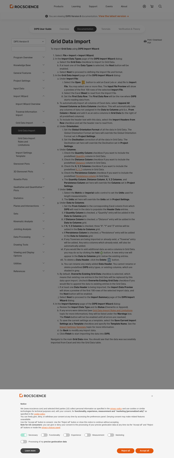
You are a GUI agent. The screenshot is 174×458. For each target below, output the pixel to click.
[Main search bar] (28, 48)
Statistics (18, 198)
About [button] (124, 6)
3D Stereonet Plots (23, 171)
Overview (64, 29)
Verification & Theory (129, 29)
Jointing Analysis (22, 229)
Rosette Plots (20, 179)
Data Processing (22, 237)
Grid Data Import (24, 122)
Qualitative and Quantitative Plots (28, 189)
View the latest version (112, 16)
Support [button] (93, 6)
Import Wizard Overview (28, 104)
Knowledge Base (22, 65)
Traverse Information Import (26, 113)
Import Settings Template (24, 154)
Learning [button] (76, 6)
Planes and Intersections (26, 205)
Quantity (80, 156)
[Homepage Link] (24, 6)
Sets (16, 213)
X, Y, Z (79, 169)
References (19, 271)
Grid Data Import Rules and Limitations (26, 141)
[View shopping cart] (152, 6)
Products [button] (58, 6)
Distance (80, 162)
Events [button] (109, 6)
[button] (144, 6)
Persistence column (86, 176)
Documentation (85, 29)
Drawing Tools (21, 244)
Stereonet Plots (22, 163)
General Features (22, 73)
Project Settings (22, 80)
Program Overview (23, 57)
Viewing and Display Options (24, 254)
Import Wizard (21, 96)
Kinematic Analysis (23, 221)
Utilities (17, 263)
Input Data (19, 88)
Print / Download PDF (153, 41)
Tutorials (105, 29)
